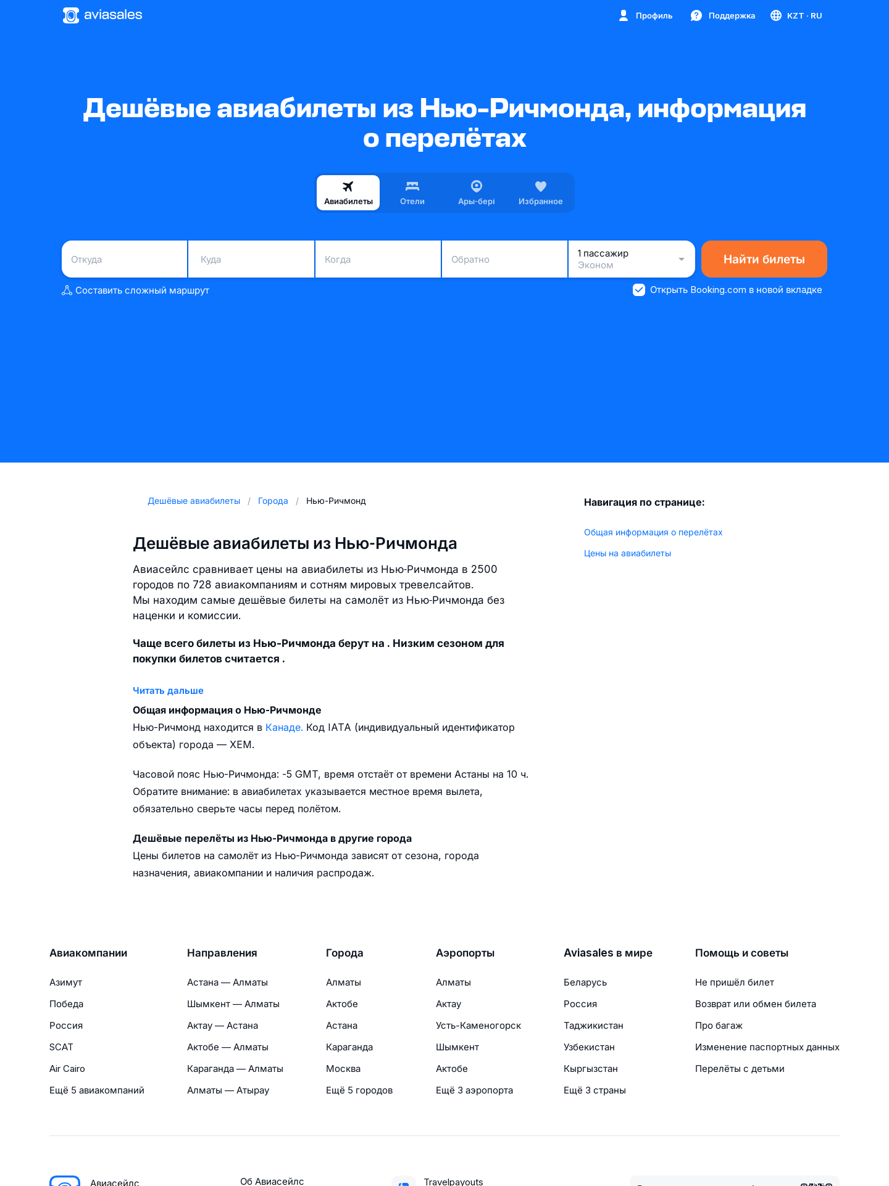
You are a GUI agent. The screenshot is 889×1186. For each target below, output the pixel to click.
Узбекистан (589, 1047)
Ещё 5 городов (359, 1090)
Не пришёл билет (734, 982)
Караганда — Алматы (235, 1068)
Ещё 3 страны (595, 1090)
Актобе (342, 1004)
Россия (66, 1025)
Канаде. (285, 727)
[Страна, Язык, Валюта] (795, 15)
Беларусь (585, 982)
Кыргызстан (591, 1068)
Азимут (65, 982)
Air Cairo (67, 1068)
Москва (343, 1068)
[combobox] (124, 259)
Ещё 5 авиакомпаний (96, 1090)
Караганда (349, 1047)
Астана (341, 1025)
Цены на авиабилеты (627, 553)
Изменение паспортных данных (767, 1047)
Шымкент (457, 1047)
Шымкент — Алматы (233, 1004)
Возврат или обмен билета (755, 1004)
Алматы (343, 982)
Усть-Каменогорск (478, 1025)
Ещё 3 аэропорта (474, 1090)
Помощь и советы (741, 953)
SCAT (61, 1047)
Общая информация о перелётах (653, 532)
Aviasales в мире (608, 953)
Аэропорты (465, 953)
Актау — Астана (222, 1025)
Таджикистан (594, 1025)
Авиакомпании (88, 953)
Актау (448, 1004)
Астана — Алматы (227, 982)
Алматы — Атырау (228, 1090)
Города (345, 953)
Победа (66, 1004)
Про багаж (719, 1025)
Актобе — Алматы (228, 1047)
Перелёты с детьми (740, 1068)
